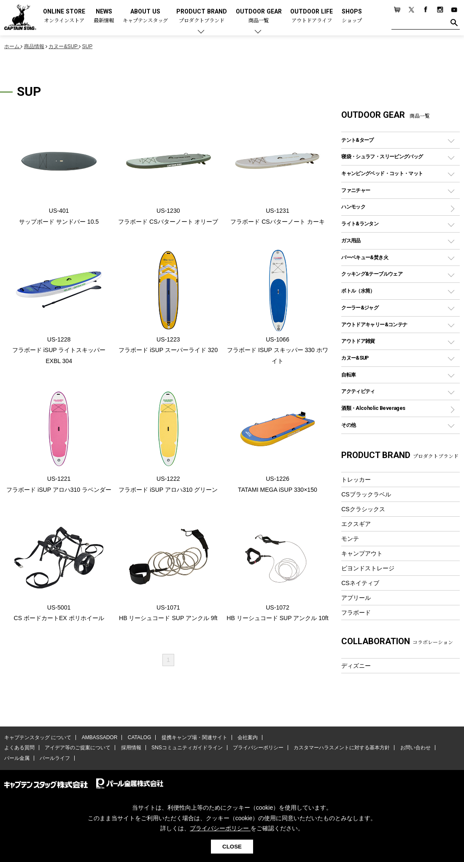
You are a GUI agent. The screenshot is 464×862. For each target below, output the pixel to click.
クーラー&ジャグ (359, 307)
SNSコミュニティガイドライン (187, 748)
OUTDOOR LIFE (311, 16)
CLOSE (232, 846)
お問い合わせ (415, 748)
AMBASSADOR (100, 737)
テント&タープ (357, 140)
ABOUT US (145, 16)
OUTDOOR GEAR (259, 16)
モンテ (350, 538)
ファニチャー (355, 190)
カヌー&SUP (355, 358)
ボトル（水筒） (358, 290)
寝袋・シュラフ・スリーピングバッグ (382, 156)
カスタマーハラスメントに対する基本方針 (342, 748)
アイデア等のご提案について (78, 748)
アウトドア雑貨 (358, 341)
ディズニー (356, 665)
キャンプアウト (362, 553)
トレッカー (356, 479)
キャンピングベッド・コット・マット (382, 173)
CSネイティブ (360, 583)
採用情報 (131, 748)
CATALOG (139, 737)
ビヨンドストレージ (367, 568)
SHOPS (352, 16)
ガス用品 (351, 240)
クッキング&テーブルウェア (371, 274)
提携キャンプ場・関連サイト (194, 737)
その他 (348, 425)
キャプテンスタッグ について (37, 737)
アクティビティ (358, 391)
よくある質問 (19, 748)
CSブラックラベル (366, 494)
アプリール (356, 597)
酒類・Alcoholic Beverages (373, 408)
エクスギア (356, 523)
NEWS (104, 16)
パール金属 (17, 758)
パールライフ (55, 758)
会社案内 (247, 737)
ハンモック (353, 206)
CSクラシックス (363, 509)
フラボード (356, 612)
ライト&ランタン (359, 223)
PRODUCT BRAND (201, 16)
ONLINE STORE (64, 16)
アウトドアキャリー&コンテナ (374, 324)
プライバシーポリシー (258, 748)
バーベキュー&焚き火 (364, 257)
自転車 (348, 374)
